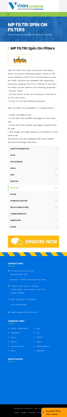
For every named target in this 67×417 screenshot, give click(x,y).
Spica (13, 337)
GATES (13, 194)
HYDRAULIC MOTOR (18, 201)
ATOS (12, 155)
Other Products (42, 346)
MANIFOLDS (15, 220)
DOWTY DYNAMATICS (19, 149)
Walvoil (39, 337)
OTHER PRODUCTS (18, 214)
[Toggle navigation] (8, 14)
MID (35, 408)
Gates (39, 342)
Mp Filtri (14, 342)
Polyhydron (15, 333)
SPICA (13, 168)
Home (10, 34)
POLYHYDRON (16, 162)
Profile (23, 413)
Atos (38, 328)
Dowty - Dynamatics (19, 328)
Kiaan (13, 351)
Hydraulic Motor (17, 346)
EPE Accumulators (19, 207)
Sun (37, 333)
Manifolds (40, 351)
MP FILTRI (28, 34)
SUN (12, 175)
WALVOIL (14, 181)
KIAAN (13, 227)
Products (18, 34)
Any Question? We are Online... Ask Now (53, 412)
